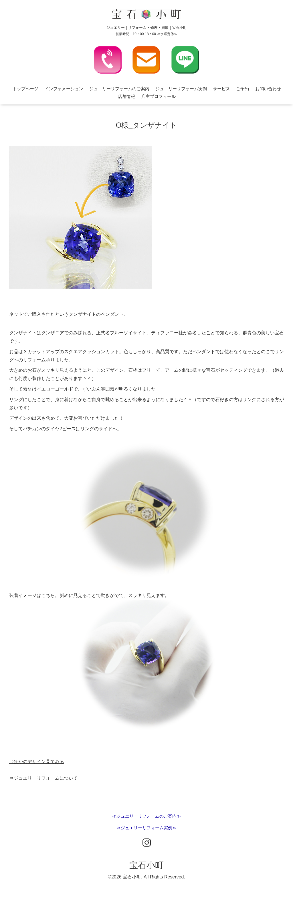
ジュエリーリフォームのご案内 (119, 88)
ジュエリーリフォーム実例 (181, 88)
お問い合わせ (268, 88)
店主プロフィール (158, 96)
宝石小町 (146, 865)
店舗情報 (126, 96)
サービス (221, 88)
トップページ (25, 88)
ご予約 (242, 88)
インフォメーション (64, 88)
